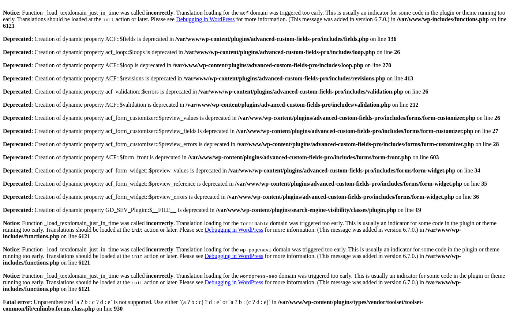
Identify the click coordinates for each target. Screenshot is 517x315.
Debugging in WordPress (205, 19)
